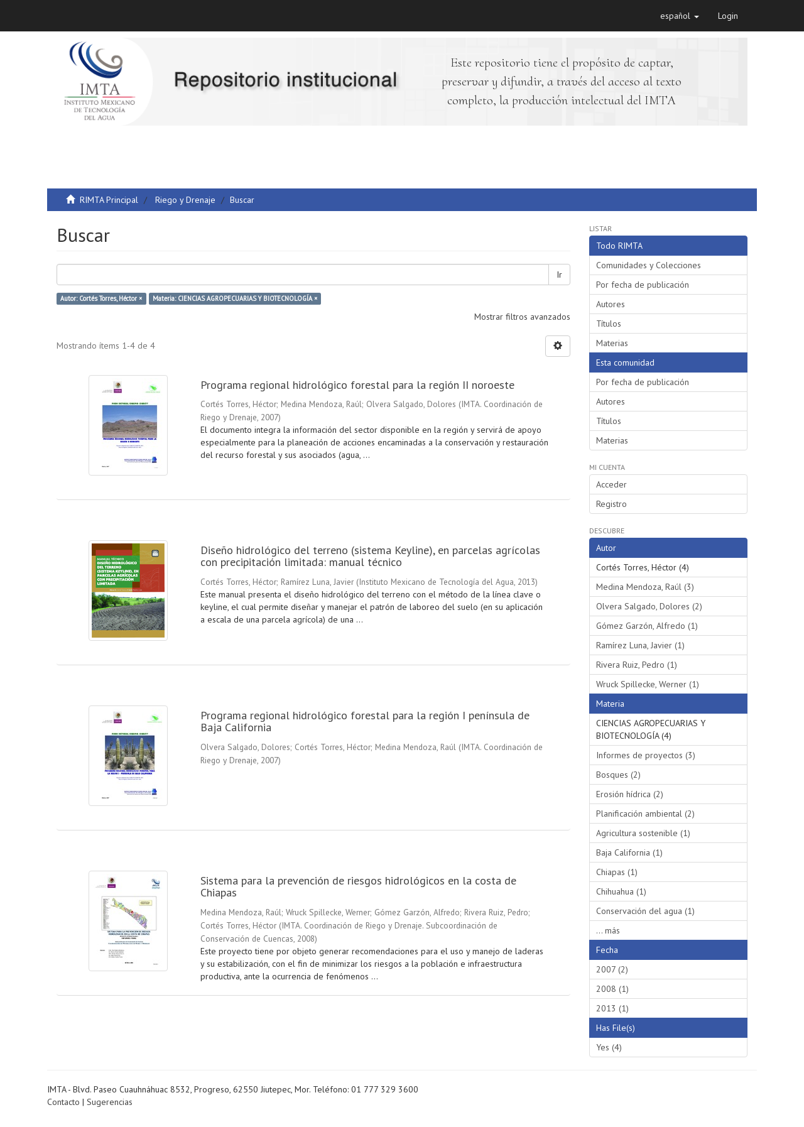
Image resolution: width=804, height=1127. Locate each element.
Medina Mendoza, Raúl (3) (645, 586)
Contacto (63, 1102)
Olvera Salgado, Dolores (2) (649, 606)
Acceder (611, 484)
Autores (610, 304)
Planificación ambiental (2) (645, 813)
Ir (559, 274)
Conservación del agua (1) (645, 911)
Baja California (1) (629, 852)
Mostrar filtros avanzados (522, 316)
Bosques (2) (618, 774)
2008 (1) (612, 988)
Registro (611, 503)
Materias (612, 343)
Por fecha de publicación (642, 284)
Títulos (608, 323)
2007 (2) (612, 969)
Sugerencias (110, 1102)
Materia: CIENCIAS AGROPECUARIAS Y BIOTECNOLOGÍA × (235, 298)
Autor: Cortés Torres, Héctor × (101, 298)
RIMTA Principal (109, 199)
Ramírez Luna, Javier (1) (640, 645)
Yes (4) (609, 1047)
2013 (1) (612, 1008)
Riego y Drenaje (185, 199)
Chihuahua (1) (621, 891)
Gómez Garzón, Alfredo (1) (647, 625)
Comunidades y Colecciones (648, 265)
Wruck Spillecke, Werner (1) (647, 684)
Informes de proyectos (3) (645, 755)
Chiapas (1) (617, 872)
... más (608, 930)
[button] (680, 15)
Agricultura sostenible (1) (643, 833)
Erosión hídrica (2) (629, 794)
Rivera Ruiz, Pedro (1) (636, 664)
